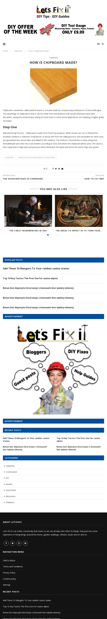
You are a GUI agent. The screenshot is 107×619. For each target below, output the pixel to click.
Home (5, 51)
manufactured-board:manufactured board (36, 157)
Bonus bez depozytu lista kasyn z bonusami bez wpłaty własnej (38, 288)
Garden (9, 484)
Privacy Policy (9, 572)
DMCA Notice (9, 560)
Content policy (9, 578)
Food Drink (11, 490)
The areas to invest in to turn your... (78, 230)
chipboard (9, 157)
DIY (7, 478)
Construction (11, 472)
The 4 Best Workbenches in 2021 (28, 230)
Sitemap (6, 584)
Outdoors (10, 502)
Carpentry (18, 51)
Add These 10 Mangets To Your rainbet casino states (36, 268)
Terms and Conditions (13, 566)
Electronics (10, 496)
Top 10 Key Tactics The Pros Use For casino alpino (30, 278)
